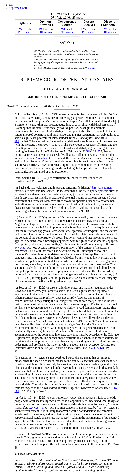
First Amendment (39, 158)
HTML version (24, 29)
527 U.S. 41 (36, 407)
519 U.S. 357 (94, 151)
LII (11, 4)
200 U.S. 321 (89, 68)
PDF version (24, 32)
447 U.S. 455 (22, 247)
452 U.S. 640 (96, 347)
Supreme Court (18, 8)
